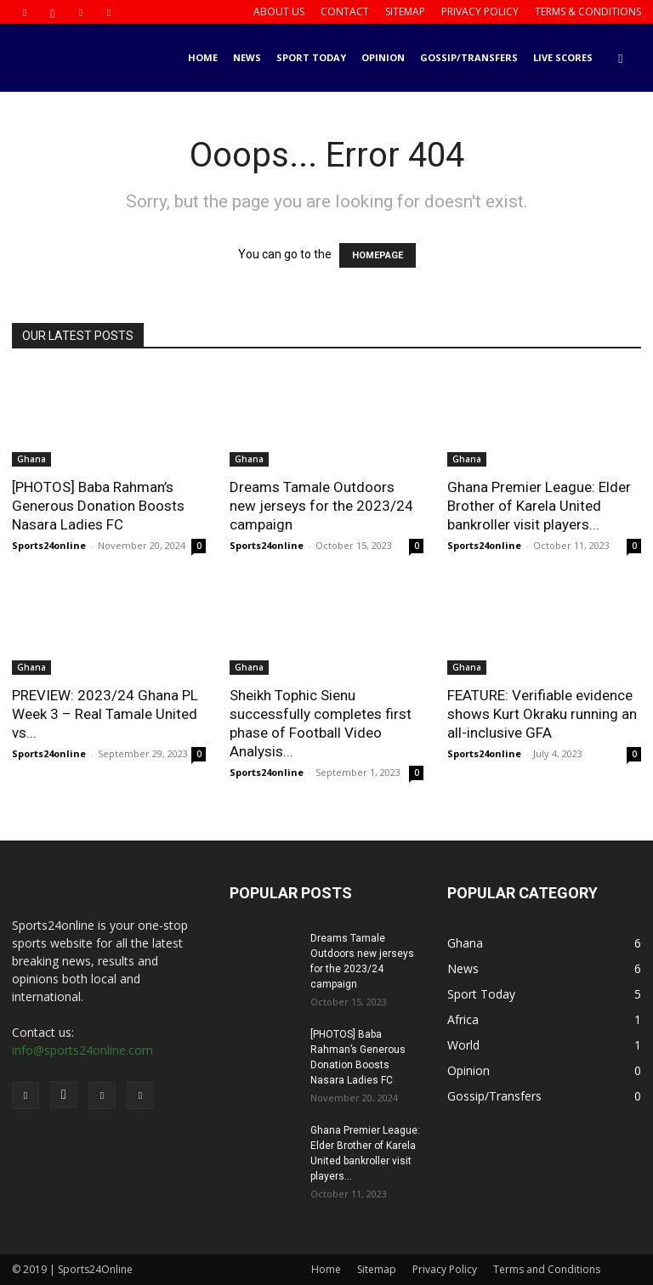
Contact (345, 11)
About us (278, 11)
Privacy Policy (480, 11)
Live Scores (563, 57)
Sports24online (49, 545)
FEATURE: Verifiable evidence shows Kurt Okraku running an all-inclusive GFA (542, 714)
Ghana (31, 459)
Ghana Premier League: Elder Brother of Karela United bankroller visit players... (539, 505)
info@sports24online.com (82, 1050)
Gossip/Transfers (469, 57)
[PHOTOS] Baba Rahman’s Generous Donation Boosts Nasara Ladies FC (98, 505)
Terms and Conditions (546, 1269)
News (247, 57)
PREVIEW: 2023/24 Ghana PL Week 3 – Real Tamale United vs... (105, 714)
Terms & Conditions (588, 11)
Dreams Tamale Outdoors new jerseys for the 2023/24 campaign (321, 505)
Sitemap (405, 11)
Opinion (383, 57)
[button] (620, 58)
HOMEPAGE (377, 255)
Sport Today (311, 57)
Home (203, 57)
